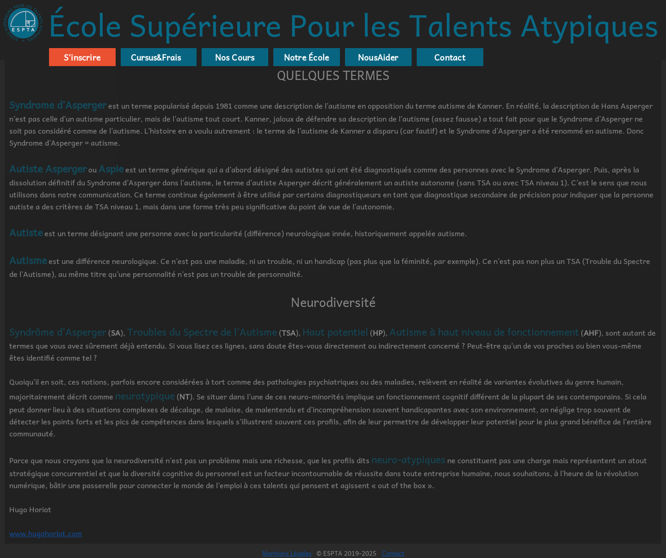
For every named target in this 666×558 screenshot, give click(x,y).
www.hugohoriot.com (45, 533)
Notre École (306, 57)
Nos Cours (235, 57)
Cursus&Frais (154, 57)
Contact (449, 57)
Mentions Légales (286, 553)
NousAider (378, 57)
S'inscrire (82, 57)
